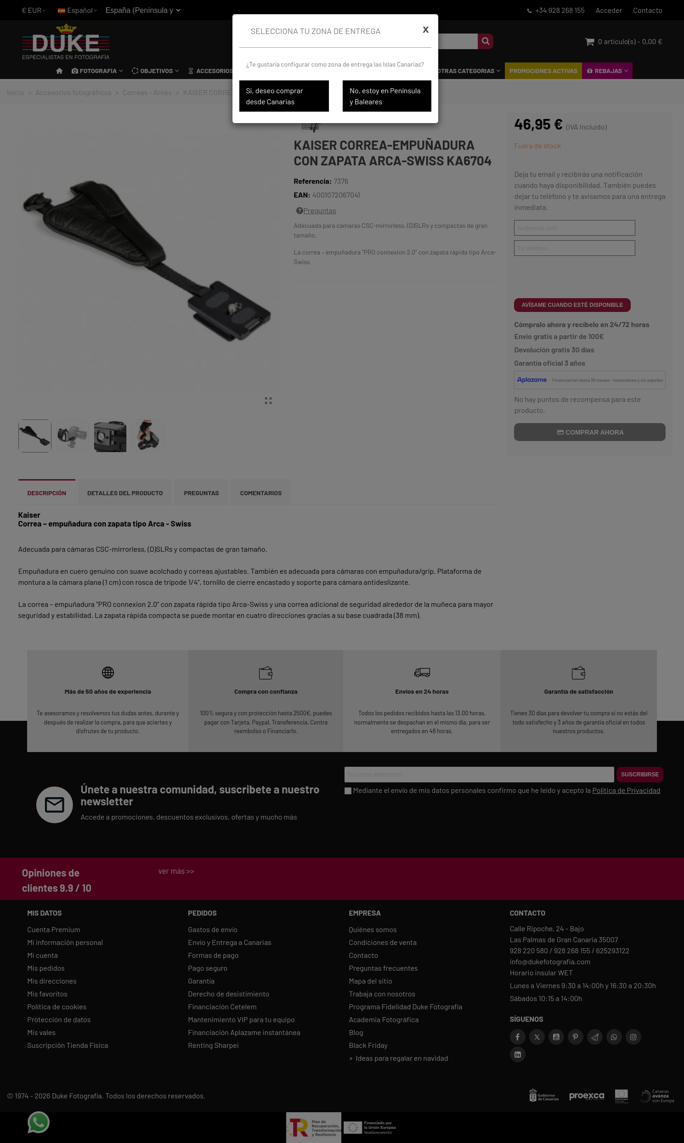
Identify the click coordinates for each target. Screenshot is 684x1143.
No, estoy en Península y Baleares (385, 96)
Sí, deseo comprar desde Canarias (274, 96)
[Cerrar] (426, 28)
